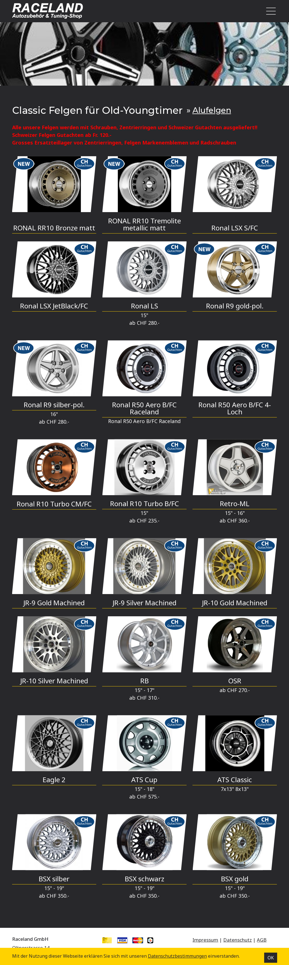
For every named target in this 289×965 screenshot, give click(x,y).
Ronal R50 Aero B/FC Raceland (144, 408)
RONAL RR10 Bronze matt (54, 227)
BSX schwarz (144, 878)
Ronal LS (144, 305)
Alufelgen (211, 110)
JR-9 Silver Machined (144, 602)
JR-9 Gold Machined (54, 602)
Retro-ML (234, 503)
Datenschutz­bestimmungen (177, 956)
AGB (261, 940)
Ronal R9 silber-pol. (54, 404)
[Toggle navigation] (269, 11)
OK (271, 958)
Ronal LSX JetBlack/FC (54, 305)
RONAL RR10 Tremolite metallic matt (144, 224)
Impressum (205, 940)
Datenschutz (237, 940)
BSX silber (54, 878)
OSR (234, 680)
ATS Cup (144, 779)
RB (144, 680)
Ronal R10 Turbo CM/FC (54, 503)
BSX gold (234, 878)
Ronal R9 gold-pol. (235, 305)
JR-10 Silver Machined (54, 680)
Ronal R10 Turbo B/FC (144, 503)
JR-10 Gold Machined (234, 602)
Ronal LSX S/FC (234, 227)
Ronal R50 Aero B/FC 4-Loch (234, 408)
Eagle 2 (54, 779)
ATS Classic (234, 779)
